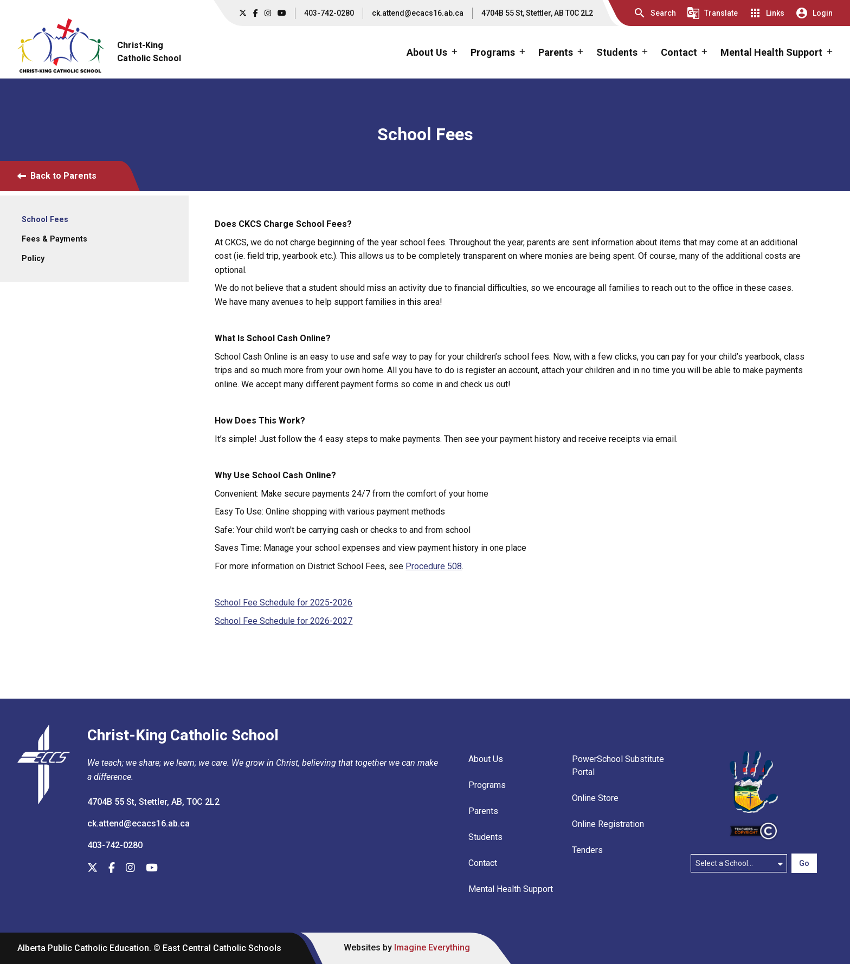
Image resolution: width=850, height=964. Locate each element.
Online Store (595, 798)
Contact (482, 863)
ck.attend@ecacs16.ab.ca (417, 13)
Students (485, 837)
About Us (485, 759)
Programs (487, 785)
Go (804, 863)
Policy (33, 258)
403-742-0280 (329, 13)
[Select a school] (739, 863)
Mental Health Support (510, 889)
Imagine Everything (432, 947)
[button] (654, 12)
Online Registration (608, 824)
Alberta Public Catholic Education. (84, 948)
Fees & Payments (54, 239)
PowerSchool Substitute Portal (618, 765)
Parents (483, 811)
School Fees (45, 219)
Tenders (587, 850)
